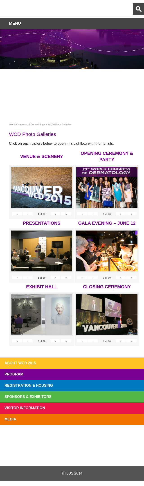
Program (13, 374)
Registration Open (15, 435)
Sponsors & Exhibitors (28, 397)
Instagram (95, 455)
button (138, 23)
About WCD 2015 (20, 363)
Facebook (72, 455)
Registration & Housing (28, 385)
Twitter (48, 455)
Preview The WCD (100, 435)
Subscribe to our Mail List (129, 435)
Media (10, 419)
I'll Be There (72, 435)
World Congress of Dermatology (27, 9)
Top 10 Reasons (43, 435)
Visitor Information (24, 408)
